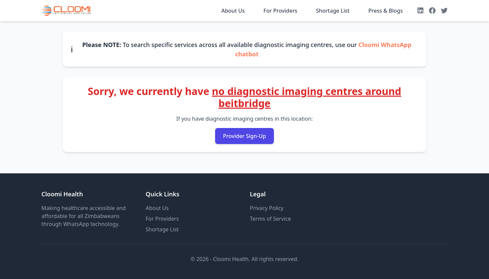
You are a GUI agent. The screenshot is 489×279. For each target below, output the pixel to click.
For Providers (280, 10)
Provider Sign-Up (244, 136)
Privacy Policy (267, 208)
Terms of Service (270, 218)
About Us (233, 10)
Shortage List (333, 10)
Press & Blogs (385, 10)
